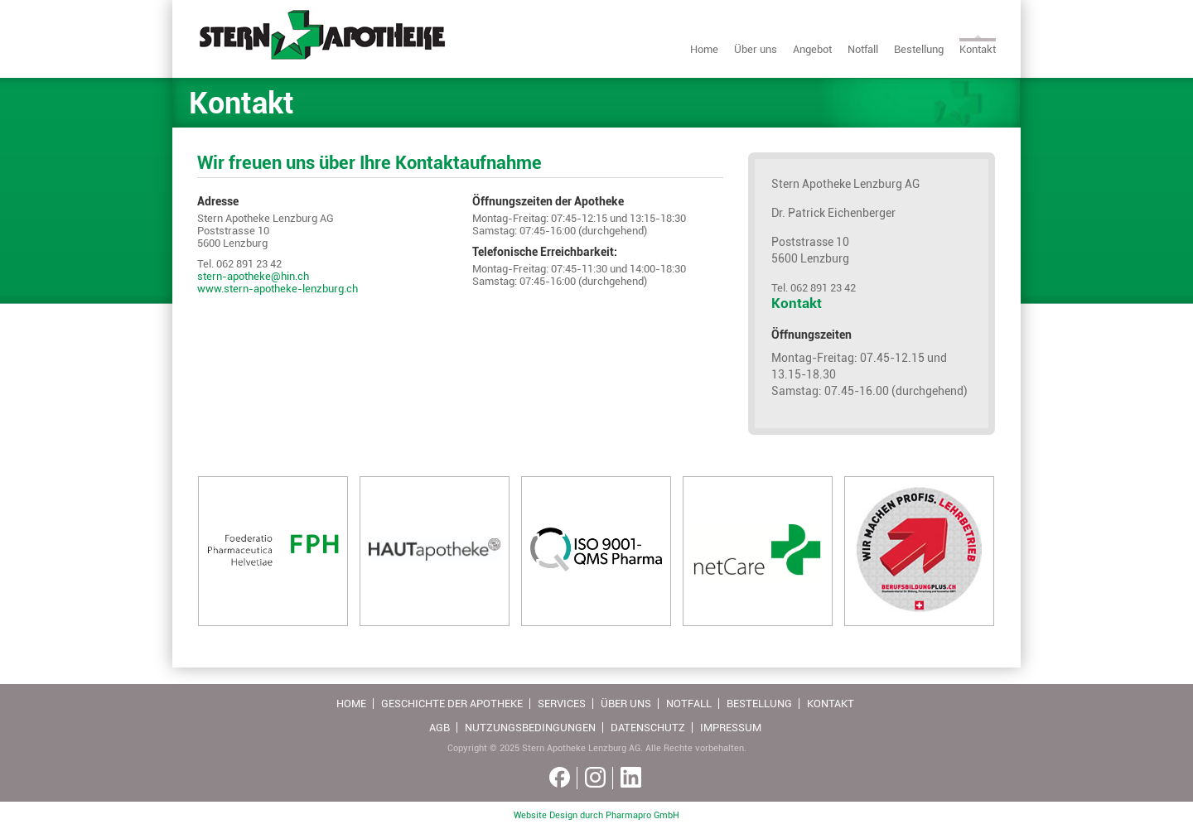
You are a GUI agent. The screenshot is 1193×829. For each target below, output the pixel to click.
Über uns (755, 49)
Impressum (730, 727)
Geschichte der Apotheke (452, 703)
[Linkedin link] (631, 778)
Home (704, 49)
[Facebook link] (559, 778)
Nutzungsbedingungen (530, 727)
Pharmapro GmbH (642, 815)
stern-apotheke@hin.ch (253, 276)
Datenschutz (648, 727)
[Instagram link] (595, 778)
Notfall (863, 49)
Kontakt (977, 49)
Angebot (812, 49)
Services (562, 703)
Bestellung (919, 49)
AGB (439, 727)
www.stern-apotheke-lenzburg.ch (277, 288)
